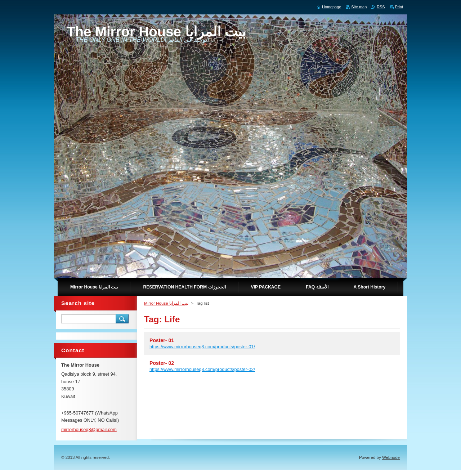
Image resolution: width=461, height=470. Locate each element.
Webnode (391, 457)
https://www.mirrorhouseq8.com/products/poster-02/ (202, 369)
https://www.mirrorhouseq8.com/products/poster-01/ (202, 346)
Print (399, 7)
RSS (381, 7)
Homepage (331, 7)
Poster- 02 (161, 363)
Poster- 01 (161, 340)
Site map (359, 7)
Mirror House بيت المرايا (166, 303)
